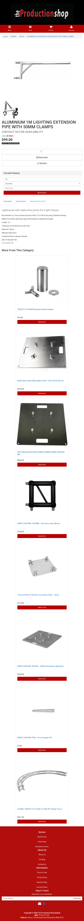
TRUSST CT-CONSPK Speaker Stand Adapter (35, 309)
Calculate (42, 193)
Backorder (42, 157)
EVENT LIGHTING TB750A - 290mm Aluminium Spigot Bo (40, 666)
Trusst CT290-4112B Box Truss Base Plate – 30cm (38, 595)
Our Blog (42, 859)
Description (8, 201)
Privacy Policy (42, 877)
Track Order (42, 842)
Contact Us (42, 864)
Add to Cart (42, 607)
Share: (8, 136)
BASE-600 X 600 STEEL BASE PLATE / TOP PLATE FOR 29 (40, 381)
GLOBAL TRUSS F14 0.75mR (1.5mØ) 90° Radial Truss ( (39, 809)
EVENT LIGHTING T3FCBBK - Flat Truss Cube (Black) (38, 523)
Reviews (38, 201)
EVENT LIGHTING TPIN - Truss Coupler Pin (34, 738)
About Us (42, 855)
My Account (42, 837)
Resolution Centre (42, 846)
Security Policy (42, 887)
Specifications (21, 201)
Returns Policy (42, 882)
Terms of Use (42, 872)
